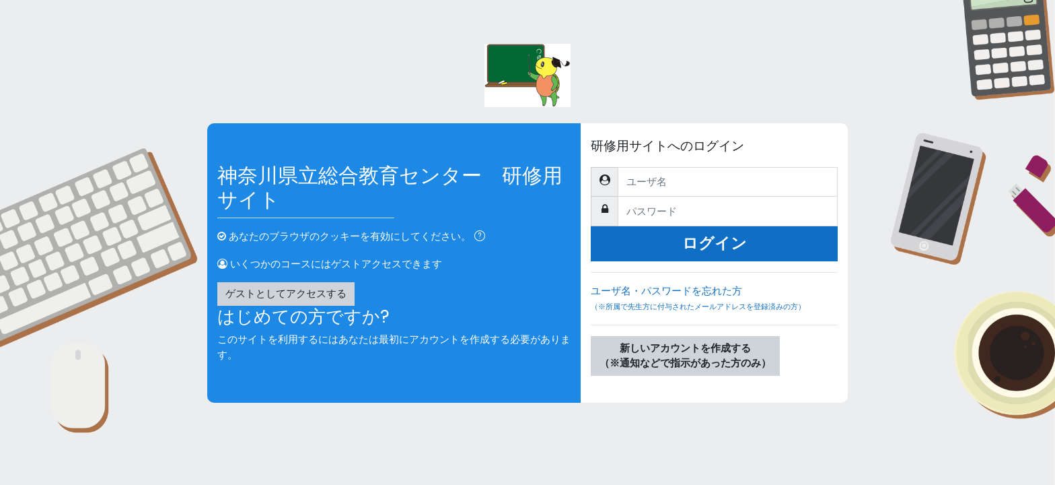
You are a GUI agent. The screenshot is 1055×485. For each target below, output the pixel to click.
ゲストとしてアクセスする (286, 293)
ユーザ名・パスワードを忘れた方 (714, 304)
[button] (482, 237)
